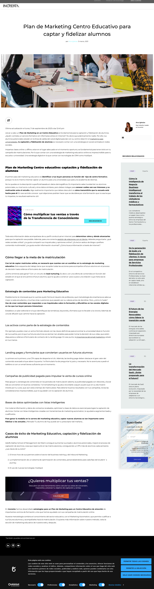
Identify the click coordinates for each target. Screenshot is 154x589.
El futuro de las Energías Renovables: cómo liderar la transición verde (137, 315)
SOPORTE (97, 2)
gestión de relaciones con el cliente (72, 239)
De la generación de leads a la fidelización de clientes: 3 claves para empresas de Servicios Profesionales (137, 257)
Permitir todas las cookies (136, 561)
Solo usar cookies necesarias (137, 575)
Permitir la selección (136, 568)
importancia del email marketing (90, 337)
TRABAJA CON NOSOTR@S (115, 2)
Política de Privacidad (144, 442)
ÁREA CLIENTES (136, 2)
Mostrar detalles (115, 585)
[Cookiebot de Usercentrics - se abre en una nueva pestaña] (13, 584)
